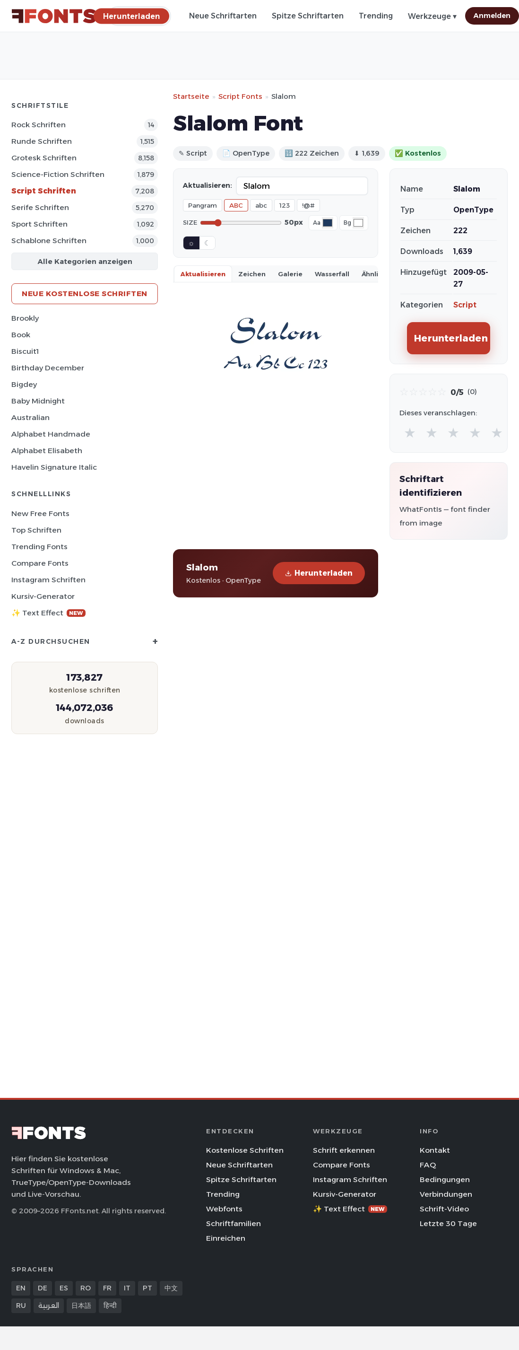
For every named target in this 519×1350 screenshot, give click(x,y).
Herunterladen (319, 573)
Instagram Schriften (48, 579)
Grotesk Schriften (44, 157)
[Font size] (241, 223)
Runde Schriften (41, 141)
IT (127, 1288)
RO (85, 1288)
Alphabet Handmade (50, 434)
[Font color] (327, 222)
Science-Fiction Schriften (57, 174)
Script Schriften (43, 190)
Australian (30, 417)
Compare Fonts (40, 563)
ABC (236, 205)
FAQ (428, 1164)
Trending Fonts (39, 546)
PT (147, 1288)
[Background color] (358, 222)
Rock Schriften (38, 124)
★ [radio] (410, 432)
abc (261, 205)
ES (64, 1288)
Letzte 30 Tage (448, 1223)
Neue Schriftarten (223, 15)
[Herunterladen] (131, 16)
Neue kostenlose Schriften (84, 293)
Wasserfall (332, 274)
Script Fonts (240, 96)
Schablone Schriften (48, 240)
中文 (171, 1288)
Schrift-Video (444, 1208)
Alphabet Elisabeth (46, 450)
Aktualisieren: (207, 185)
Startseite (191, 96)
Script (464, 304)
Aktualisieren (203, 274)
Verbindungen (446, 1194)
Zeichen (252, 274)
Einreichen (225, 1238)
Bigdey (24, 384)
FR (107, 1288)
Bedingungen (445, 1179)
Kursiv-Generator (43, 596)
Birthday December (47, 367)
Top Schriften (36, 530)
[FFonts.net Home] (53, 16)
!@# (308, 205)
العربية (48, 1305)
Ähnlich (374, 274)
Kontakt (435, 1150)
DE (42, 1288)
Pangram (202, 205)
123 (284, 205)
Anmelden (492, 15)
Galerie (290, 274)
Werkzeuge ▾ (432, 16)
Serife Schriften (40, 207)
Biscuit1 (25, 351)
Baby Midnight (38, 400)
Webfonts (224, 1208)
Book (20, 334)
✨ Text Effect (48, 612)
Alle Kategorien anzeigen (84, 261)
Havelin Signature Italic (54, 467)
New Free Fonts (40, 513)
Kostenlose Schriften (245, 1150)
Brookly (25, 318)
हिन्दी (110, 1305)
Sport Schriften (39, 223)
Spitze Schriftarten (308, 15)
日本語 (81, 1305)
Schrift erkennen (344, 1150)
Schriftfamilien (233, 1223)
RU (21, 1305)
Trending (376, 15)
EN (21, 1288)
